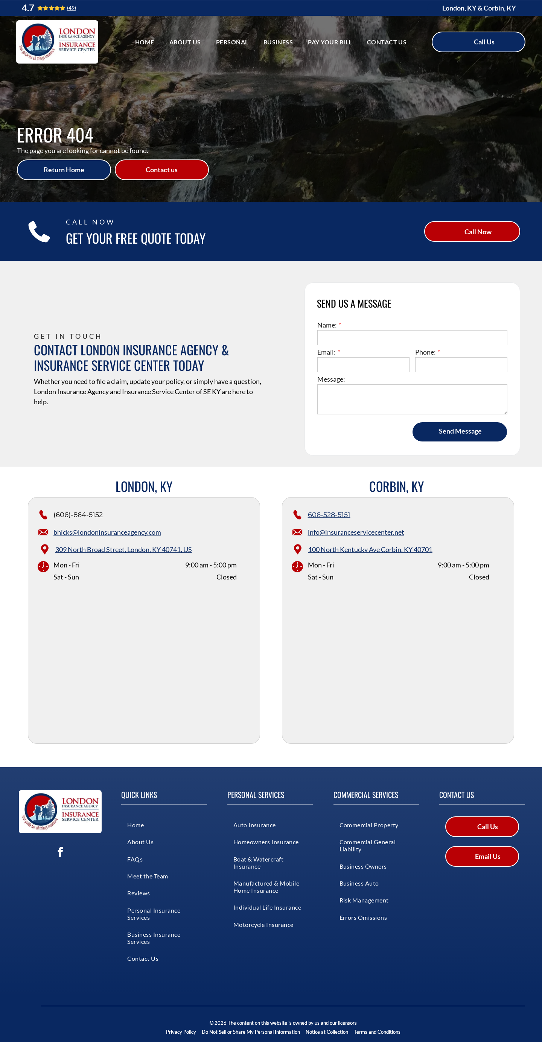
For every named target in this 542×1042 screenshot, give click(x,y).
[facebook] (60, 853)
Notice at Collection (327, 1032)
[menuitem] (145, 41)
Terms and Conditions (377, 1032)
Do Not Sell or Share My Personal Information (251, 1032)
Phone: (425, 352)
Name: (327, 325)
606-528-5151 (329, 515)
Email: (326, 352)
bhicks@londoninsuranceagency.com (107, 532)
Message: (331, 379)
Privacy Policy (181, 1032)
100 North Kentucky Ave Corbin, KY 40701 (370, 549)
